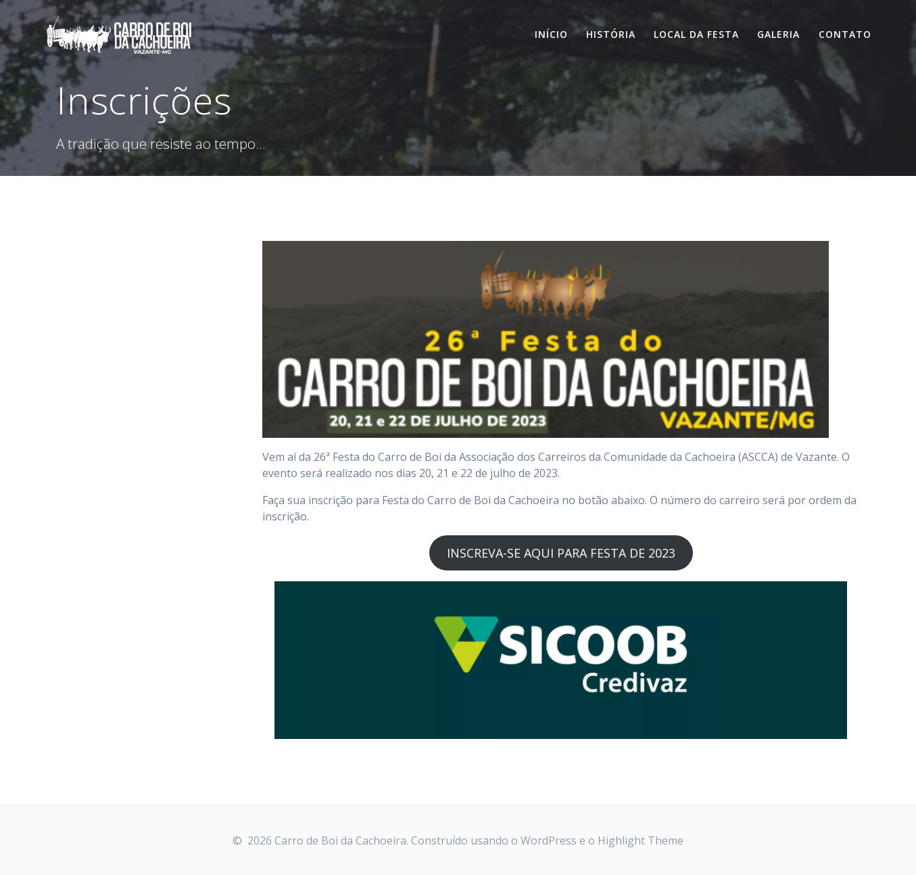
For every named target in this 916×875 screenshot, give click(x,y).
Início (551, 34)
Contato (845, 34)
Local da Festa (696, 34)
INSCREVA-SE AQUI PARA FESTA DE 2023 (561, 553)
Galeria (778, 34)
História (610, 34)
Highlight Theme (640, 840)
